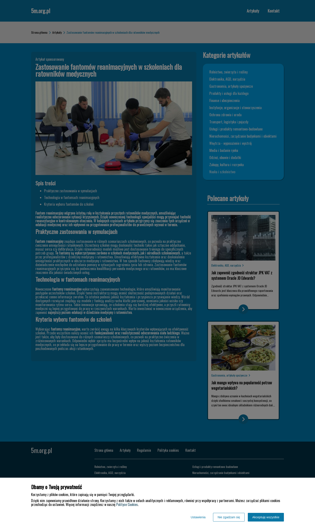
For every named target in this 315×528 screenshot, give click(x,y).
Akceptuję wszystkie (265, 517)
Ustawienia (198, 517)
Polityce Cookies (127, 504)
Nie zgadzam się (229, 517)
